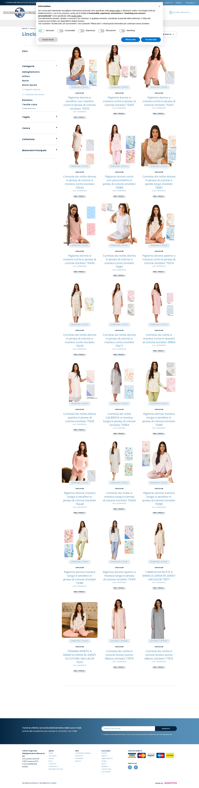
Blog (50, 761)
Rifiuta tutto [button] (130, 40)
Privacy (78, 761)
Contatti (168, 3)
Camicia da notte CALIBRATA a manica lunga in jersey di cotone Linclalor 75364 (119, 419)
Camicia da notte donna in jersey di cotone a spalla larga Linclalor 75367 (158, 182)
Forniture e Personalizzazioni (56, 767)
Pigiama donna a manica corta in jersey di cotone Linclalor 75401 (119, 101)
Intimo (104, 761)
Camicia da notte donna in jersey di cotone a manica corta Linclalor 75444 (79, 182)
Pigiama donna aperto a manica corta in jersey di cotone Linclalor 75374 (158, 259)
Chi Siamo (52, 756)
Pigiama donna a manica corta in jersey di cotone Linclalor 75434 (79, 259)
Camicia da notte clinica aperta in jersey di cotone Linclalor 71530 (79, 417)
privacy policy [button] (115, 11)
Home (51, 753)
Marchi (104, 756)
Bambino (104, 766)
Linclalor (79, 93)
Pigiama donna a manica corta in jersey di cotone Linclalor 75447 (158, 101)
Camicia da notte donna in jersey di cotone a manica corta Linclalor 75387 (119, 261)
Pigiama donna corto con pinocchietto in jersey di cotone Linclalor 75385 (119, 182)
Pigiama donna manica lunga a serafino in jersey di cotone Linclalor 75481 (158, 419)
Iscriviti (166, 729)
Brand (24, 29)
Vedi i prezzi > (79, 117)
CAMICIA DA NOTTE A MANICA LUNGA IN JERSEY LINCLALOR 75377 (158, 575)
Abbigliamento (107, 758)
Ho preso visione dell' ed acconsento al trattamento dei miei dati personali (136, 734)
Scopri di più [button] (48, 40)
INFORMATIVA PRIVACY (30, 783)
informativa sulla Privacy (126, 734)
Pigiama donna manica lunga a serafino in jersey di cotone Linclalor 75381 (79, 577)
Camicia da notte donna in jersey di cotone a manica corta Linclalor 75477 (119, 340)
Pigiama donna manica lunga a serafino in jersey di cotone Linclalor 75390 (158, 498)
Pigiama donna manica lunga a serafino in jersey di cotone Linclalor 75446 (79, 498)
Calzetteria (106, 772)
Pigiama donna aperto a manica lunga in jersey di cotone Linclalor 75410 (119, 575)
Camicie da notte (34, 94)
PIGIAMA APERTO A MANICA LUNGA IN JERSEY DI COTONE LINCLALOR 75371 (79, 656)
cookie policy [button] (76, 16)
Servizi (179, 3)
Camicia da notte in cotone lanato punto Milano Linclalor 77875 (119, 654)
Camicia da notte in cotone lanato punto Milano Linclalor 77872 (159, 654)
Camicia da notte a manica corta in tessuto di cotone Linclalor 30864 (159, 338)
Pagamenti (79, 758)
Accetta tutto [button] (151, 40)
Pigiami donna (32, 89)
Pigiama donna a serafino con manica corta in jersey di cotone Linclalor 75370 (80, 103)
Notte (103, 764)
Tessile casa (106, 769)
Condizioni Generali (83, 753)
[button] (159, 6)
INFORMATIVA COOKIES (48, 783)
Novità (104, 753)
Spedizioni (79, 756)
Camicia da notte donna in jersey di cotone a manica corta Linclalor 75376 (79, 340)
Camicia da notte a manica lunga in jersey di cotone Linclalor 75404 (119, 496)
